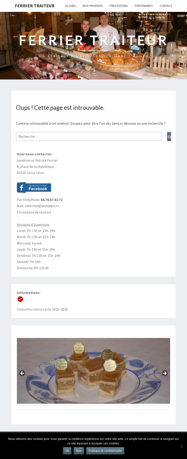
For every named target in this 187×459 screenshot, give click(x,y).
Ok (67, 451)
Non (78, 451)
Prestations (119, 6)
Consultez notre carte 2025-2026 (42, 309)
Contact (166, 6)
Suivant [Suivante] (164, 373)
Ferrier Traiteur (35, 5)
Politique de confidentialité (105, 451)
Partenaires (144, 6)
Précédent (22, 373)
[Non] (181, 446)
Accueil (70, 6)
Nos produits (93, 6)
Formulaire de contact (34, 212)
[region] (93, 374)
